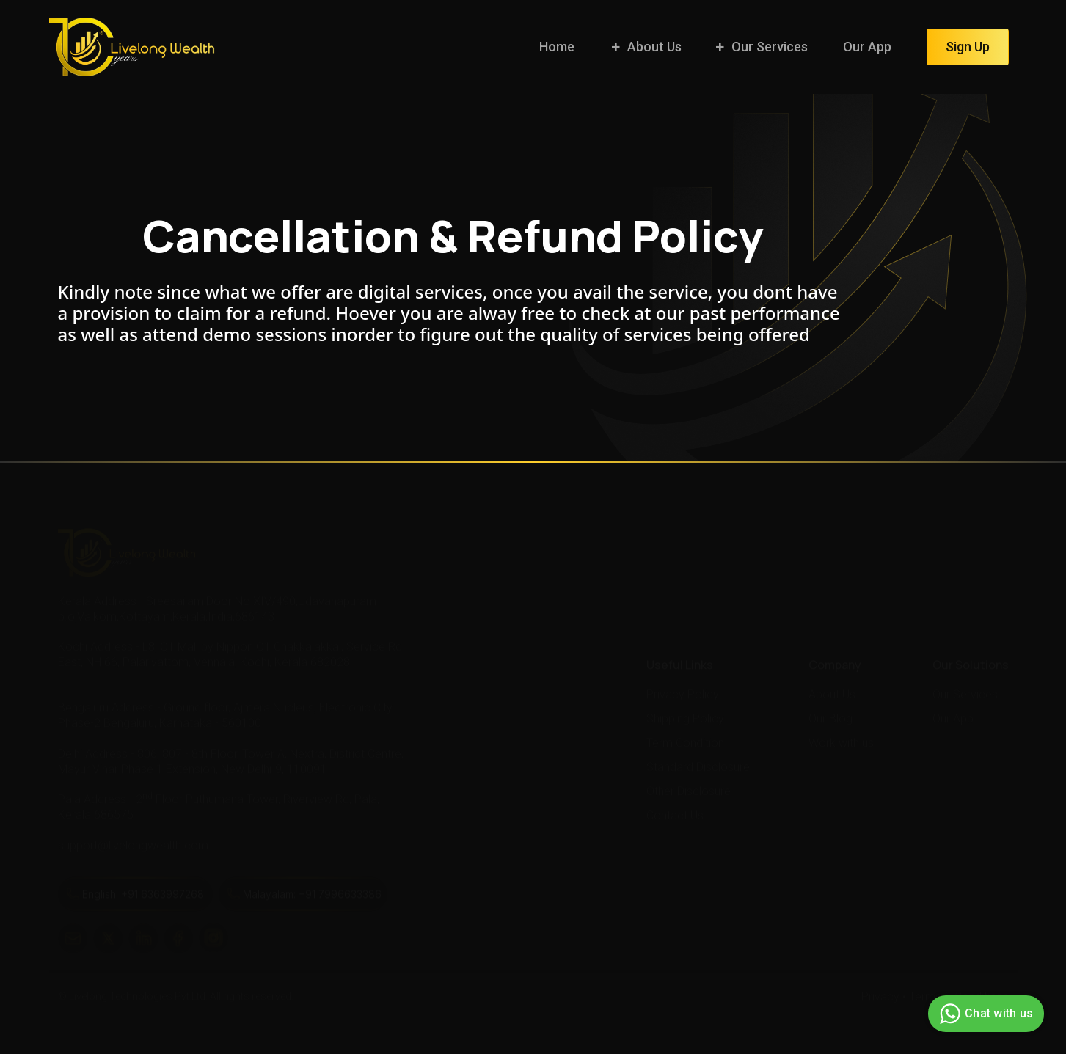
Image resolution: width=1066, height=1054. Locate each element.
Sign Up (968, 46)
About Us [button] (654, 46)
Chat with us (984, 1013)
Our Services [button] (769, 46)
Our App (867, 46)
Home (556, 46)
